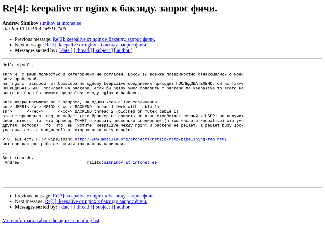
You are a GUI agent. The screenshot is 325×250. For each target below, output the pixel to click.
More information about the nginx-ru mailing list (50, 244)
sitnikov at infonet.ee (60, 23)
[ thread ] (83, 50)
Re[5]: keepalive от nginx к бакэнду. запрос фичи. (96, 44)
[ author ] (123, 50)
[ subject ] (103, 50)
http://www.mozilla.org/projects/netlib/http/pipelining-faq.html (151, 154)
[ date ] (65, 50)
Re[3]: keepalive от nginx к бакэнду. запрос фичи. (104, 39)
